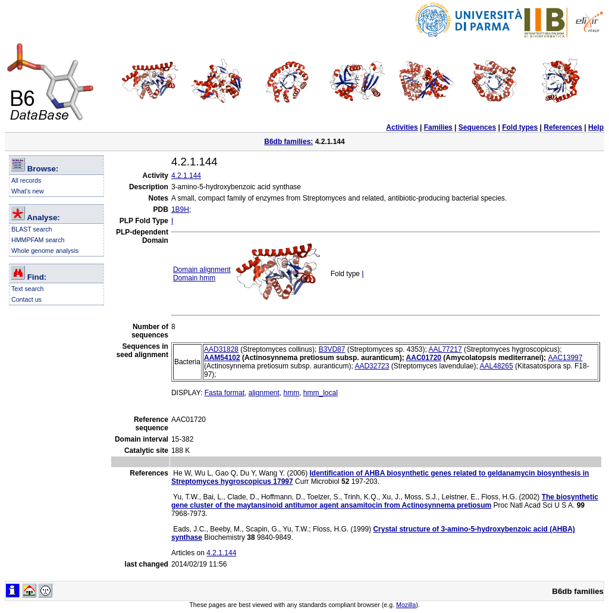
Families (438, 127)
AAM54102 (222, 358)
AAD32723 (371, 366)
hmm (291, 393)
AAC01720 (423, 358)
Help (596, 127)
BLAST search (31, 229)
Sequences (477, 127)
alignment (264, 393)
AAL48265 (496, 366)
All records (26, 180)
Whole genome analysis (45, 250)
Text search (27, 288)
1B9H (180, 209)
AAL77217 (445, 349)
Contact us (26, 299)
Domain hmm (194, 278)
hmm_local (320, 393)
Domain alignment (202, 269)
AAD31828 (221, 349)
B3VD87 (332, 349)
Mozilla (406, 604)
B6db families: (288, 141)
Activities (401, 127)
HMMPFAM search (37, 239)
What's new (27, 191)
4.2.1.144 (186, 175)
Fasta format (224, 393)
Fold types (520, 127)
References (563, 127)
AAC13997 (565, 358)
